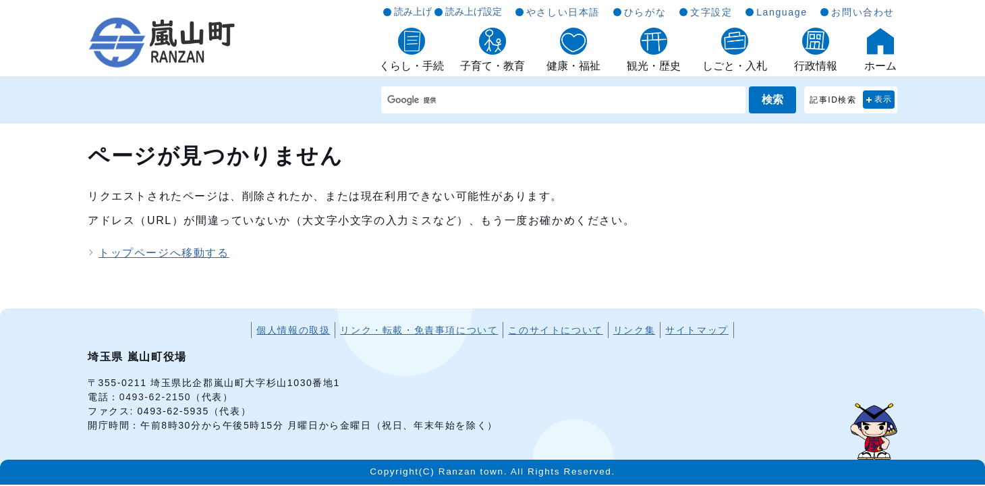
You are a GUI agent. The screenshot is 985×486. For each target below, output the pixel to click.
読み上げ (413, 11)
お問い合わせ (863, 12)
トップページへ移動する (163, 253)
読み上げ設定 (473, 11)
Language (781, 12)
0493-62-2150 (155, 397)
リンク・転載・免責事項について (419, 330)
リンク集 (634, 330)
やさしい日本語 (563, 12)
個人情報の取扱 (293, 330)
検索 (772, 99)
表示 (883, 99)
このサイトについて (555, 330)
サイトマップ (697, 330)
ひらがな (645, 12)
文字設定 (711, 12)
